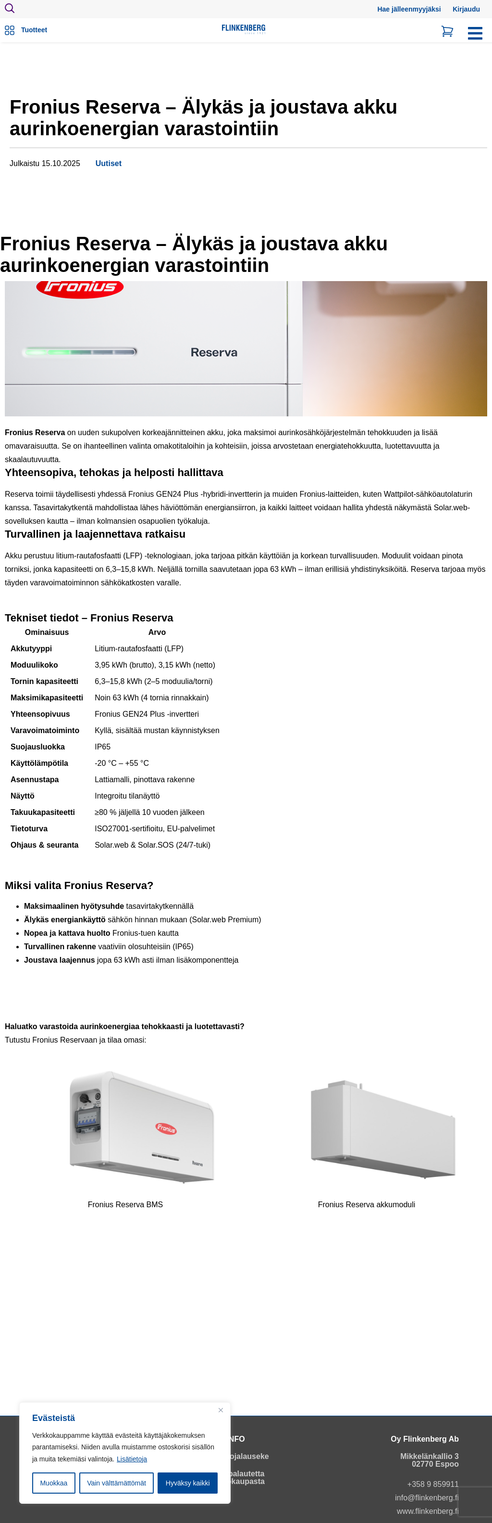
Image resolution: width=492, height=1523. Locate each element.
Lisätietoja (132, 1459)
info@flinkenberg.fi (427, 1498)
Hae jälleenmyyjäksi (409, 9)
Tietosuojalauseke (235, 1456)
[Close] (220, 1410)
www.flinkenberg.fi (428, 1511)
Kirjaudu (466, 9)
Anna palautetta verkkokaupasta (236, 1477)
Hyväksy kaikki (188, 1483)
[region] (125, 1453)
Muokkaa (53, 1483)
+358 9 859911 (433, 1484)
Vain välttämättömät (116, 1483)
